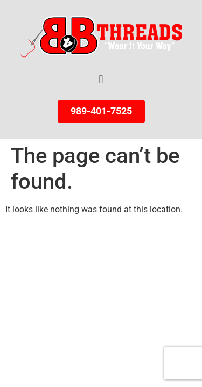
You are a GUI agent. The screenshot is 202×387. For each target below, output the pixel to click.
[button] (101, 79)
